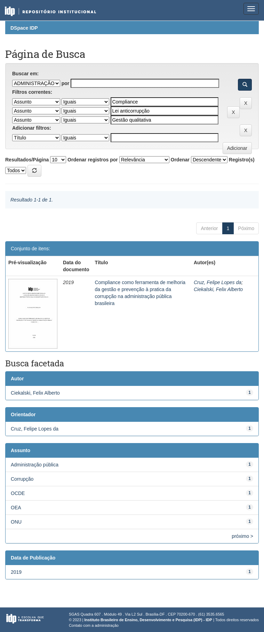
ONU (16, 522)
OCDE (18, 493)
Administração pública (34, 464)
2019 (16, 572)
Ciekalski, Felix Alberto (218, 289)
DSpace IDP (24, 28)
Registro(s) (242, 159)
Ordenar (180, 159)
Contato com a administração (94, 625)
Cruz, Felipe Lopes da (217, 282)
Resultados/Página (27, 159)
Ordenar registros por (92, 159)
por (66, 83)
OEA (16, 507)
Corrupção (22, 479)
